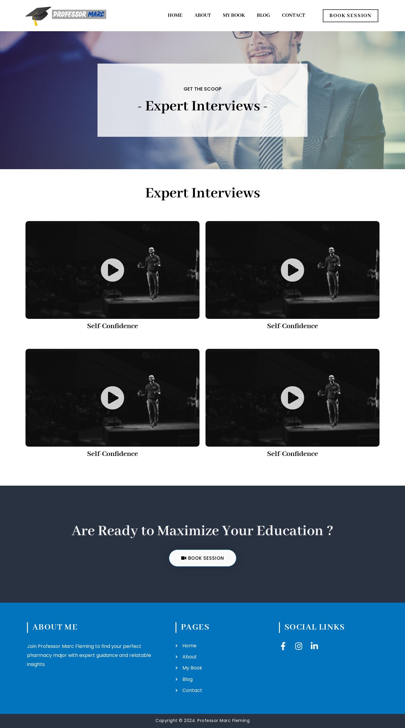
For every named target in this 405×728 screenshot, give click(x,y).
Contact (293, 15)
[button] (112, 270)
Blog (263, 15)
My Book (234, 15)
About (202, 15)
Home (175, 15)
